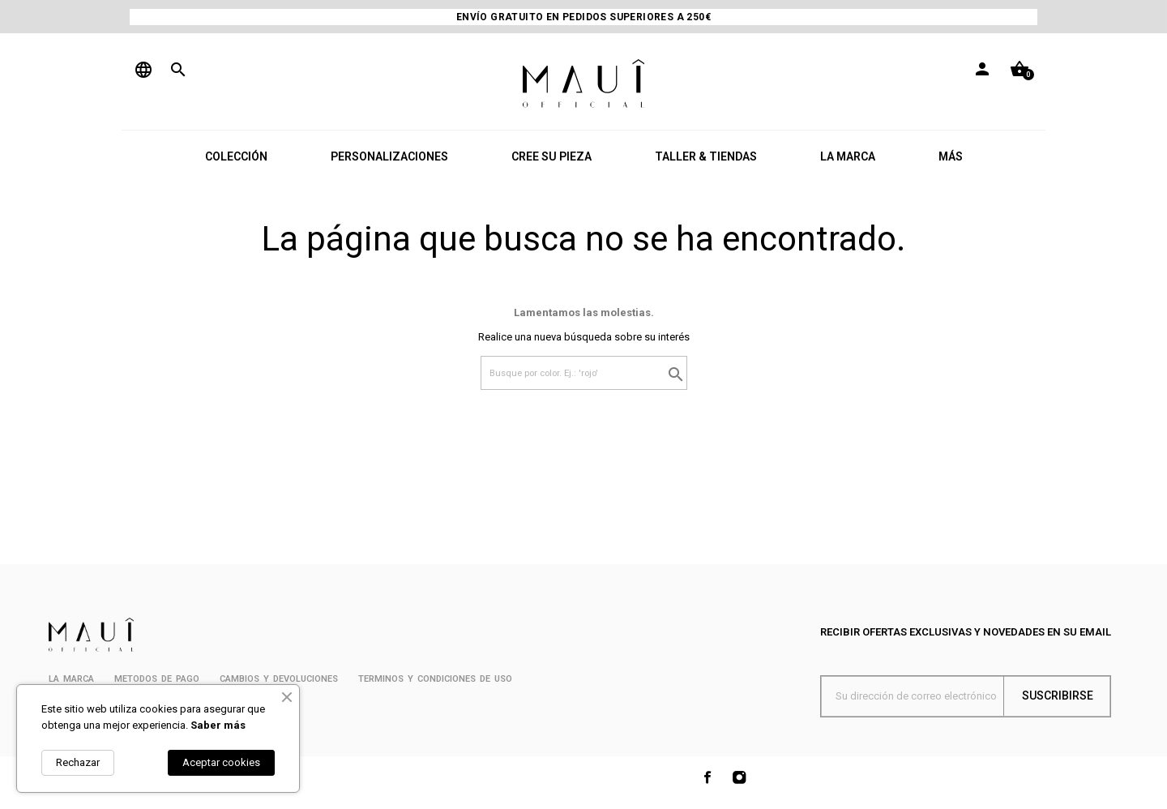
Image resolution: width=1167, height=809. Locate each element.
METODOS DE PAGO (156, 679)
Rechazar (78, 762)
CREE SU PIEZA (551, 156)
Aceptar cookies (221, 762)
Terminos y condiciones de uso (435, 679)
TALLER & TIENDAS (706, 156)
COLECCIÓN (236, 156)
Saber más (218, 725)
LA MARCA (847, 156)
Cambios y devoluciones (279, 679)
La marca (71, 679)
